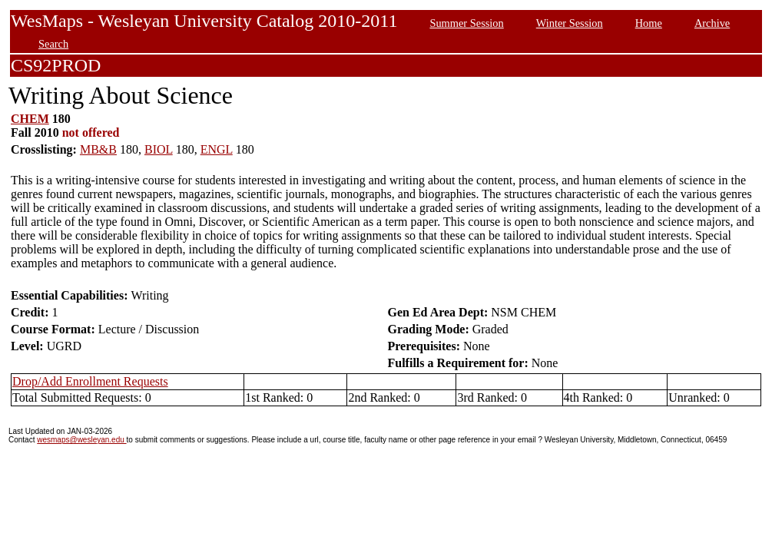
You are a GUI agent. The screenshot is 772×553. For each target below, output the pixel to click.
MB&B (98, 149)
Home (648, 23)
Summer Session (466, 23)
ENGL (216, 149)
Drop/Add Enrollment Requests (90, 381)
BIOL (158, 149)
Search (53, 44)
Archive (712, 23)
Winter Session (569, 23)
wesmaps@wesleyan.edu (81, 439)
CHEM (30, 118)
